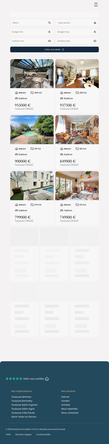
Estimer (65, 397)
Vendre (65, 400)
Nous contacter (70, 412)
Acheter (65, 404)
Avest (62, 429)
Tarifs (8, 434)
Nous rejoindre (69, 408)
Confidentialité (43, 434)
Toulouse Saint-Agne (23, 408)
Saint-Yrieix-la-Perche (23, 416)
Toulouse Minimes (21, 397)
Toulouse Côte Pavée (23, 412)
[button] (96, 4)
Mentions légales (23, 434)
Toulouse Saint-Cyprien (24, 404)
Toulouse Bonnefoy (21, 400)
